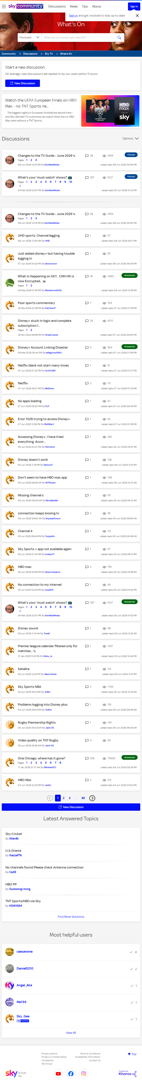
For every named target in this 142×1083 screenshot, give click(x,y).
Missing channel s (31, 495)
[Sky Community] (26, 6)
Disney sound (28, 628)
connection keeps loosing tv (38, 513)
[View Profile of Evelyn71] (49, 554)
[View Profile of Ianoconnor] (51, 263)
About (96, 6)
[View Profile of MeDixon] (49, 388)
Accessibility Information (87, 1057)
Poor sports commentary (36, 303)
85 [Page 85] (83, 798)
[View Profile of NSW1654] (15, 905)
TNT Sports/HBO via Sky (23, 901)
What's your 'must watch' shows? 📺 (45, 177)
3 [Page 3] (70, 798)
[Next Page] (92, 798)
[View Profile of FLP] (47, 406)
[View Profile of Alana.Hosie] (50, 674)
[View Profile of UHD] (47, 240)
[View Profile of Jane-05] (50, 727)
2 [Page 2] (63, 798)
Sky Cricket (13, 834)
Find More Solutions (71, 916)
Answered (129, 275)
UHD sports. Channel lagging (39, 236)
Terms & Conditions (90, 1053)
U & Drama (13, 851)
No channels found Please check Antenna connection (44, 867)
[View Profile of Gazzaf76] (15, 855)
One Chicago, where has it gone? (41, 758)
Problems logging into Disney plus (42, 705)
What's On (71, 24)
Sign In (134, 6)
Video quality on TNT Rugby (38, 740)
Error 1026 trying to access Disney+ (44, 419)
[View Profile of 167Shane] (50, 482)
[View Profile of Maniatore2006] (53, 290)
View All (71, 1032)
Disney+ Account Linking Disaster (43, 347)
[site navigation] (4, 6)
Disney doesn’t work (33, 460)
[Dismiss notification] (137, 16)
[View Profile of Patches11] (50, 308)
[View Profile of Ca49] (12, 872)
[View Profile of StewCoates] (51, 335)
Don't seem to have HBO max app (42, 477)
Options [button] (128, 138)
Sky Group (47, 1063)
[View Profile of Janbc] (48, 785)
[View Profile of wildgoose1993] (54, 352)
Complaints (47, 1060)
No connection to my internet (40, 585)
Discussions (57, 6)
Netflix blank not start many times (43, 365)
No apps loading (29, 401)
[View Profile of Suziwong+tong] (19, 889)
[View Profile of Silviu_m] (47, 656)
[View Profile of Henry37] (48, 465)
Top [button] (133, 1054)
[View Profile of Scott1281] (50, 370)
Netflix (23, 383)
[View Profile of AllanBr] (14, 838)
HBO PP (11, 884)
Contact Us (94, 1060)
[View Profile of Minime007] (50, 767)
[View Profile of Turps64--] (50, 536)
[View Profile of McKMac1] (49, 424)
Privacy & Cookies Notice (54, 1057)
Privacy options (49, 1053)
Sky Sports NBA (29, 687)
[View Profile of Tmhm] (48, 709)
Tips (85, 6)
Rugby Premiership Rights (37, 722)
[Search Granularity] (29, 37)
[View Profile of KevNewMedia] (52, 164)
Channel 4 (25, 531)
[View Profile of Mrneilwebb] (52, 500)
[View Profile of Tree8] (47, 633)
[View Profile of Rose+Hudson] (52, 572)
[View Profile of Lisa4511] (49, 590)
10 (70, 181)
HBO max (25, 567)
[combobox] (79, 37)
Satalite (23, 669)
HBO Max (24, 780)
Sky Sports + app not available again (44, 549)
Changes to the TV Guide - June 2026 (45, 156)
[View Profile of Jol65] (47, 692)
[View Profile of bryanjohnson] (53, 518)
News (74, 6)
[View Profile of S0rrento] (50, 447)
